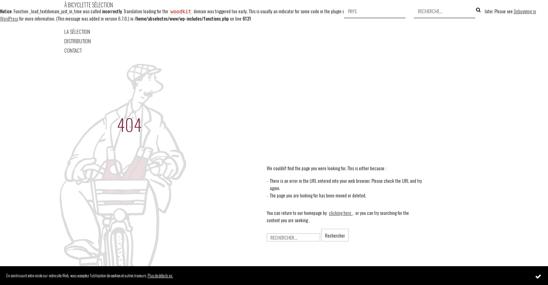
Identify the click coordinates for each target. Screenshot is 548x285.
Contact (73, 50)
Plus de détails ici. (160, 275)
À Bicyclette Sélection (88, 5)
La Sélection (77, 31)
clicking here (340, 212)
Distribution (77, 41)
